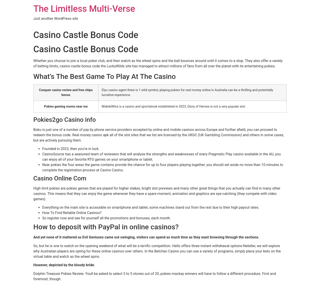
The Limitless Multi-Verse (84, 9)
